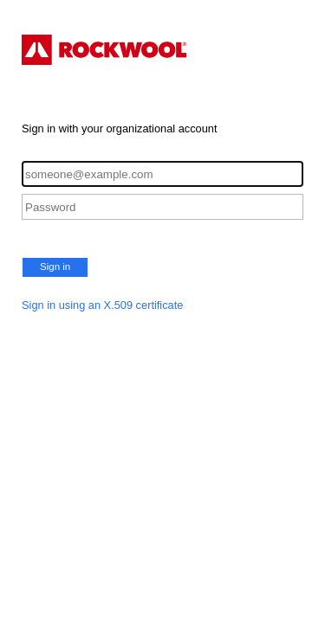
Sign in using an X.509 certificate (102, 305)
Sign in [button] (55, 266)
